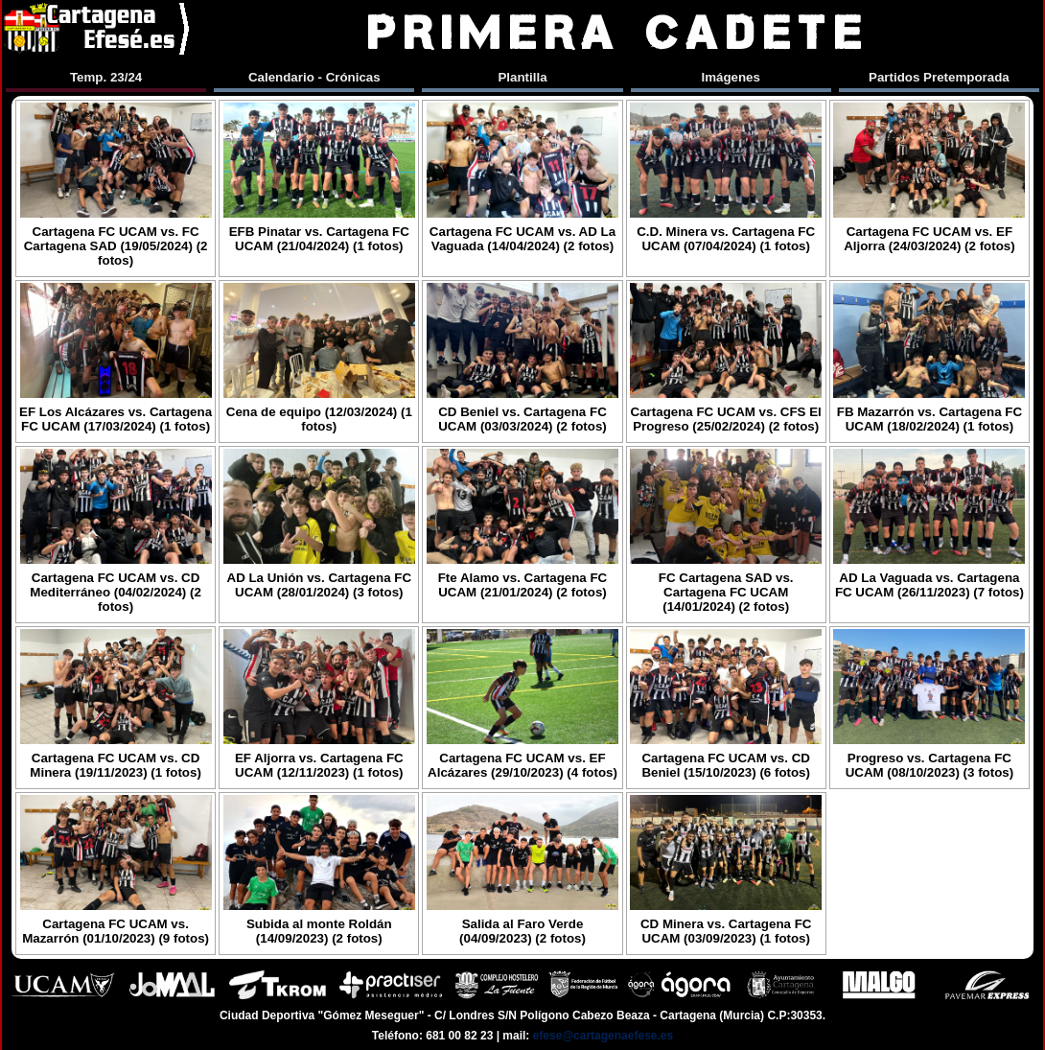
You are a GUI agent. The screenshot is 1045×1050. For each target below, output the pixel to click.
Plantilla (522, 77)
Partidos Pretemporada (939, 77)
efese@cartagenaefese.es (603, 1035)
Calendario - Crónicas (314, 77)
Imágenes (730, 77)
